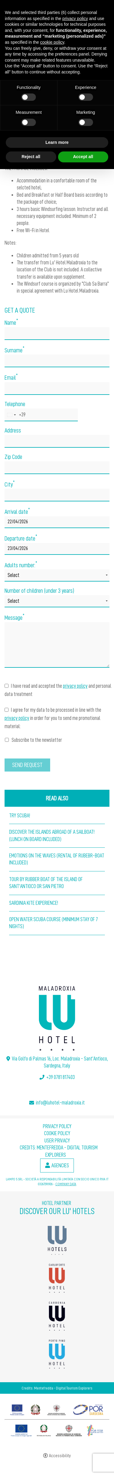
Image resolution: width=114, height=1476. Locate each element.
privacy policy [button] (75, 18)
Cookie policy (57, 1133)
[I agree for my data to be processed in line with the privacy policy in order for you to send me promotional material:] (7, 710)
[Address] (57, 441)
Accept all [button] (83, 156)
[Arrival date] (57, 522)
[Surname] (57, 361)
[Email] (57, 388)
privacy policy (75, 686)
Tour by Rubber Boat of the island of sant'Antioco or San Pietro (46, 883)
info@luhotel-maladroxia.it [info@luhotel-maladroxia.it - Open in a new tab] (60, 1102)
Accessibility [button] (60, 1456)
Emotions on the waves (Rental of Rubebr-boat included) (56, 859)
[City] (57, 495)
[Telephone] (41, 415)
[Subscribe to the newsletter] (7, 740)
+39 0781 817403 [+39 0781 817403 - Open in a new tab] (60, 1077)
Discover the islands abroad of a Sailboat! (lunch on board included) (52, 835)
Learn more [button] (56, 142)
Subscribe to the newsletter (33, 740)
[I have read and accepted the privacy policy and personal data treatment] (7, 686)
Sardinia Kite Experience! (33, 903)
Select (13, 575)
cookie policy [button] (52, 42)
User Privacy (57, 1140)
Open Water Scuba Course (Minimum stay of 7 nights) (53, 923)
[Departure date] (57, 549)
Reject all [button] (31, 156)
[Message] (57, 645)
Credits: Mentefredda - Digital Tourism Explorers (57, 1388)
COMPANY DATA (65, 1184)
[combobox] (15, 415)
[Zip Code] (57, 467)
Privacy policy (57, 1126)
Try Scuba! (19, 815)
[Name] (57, 333)
